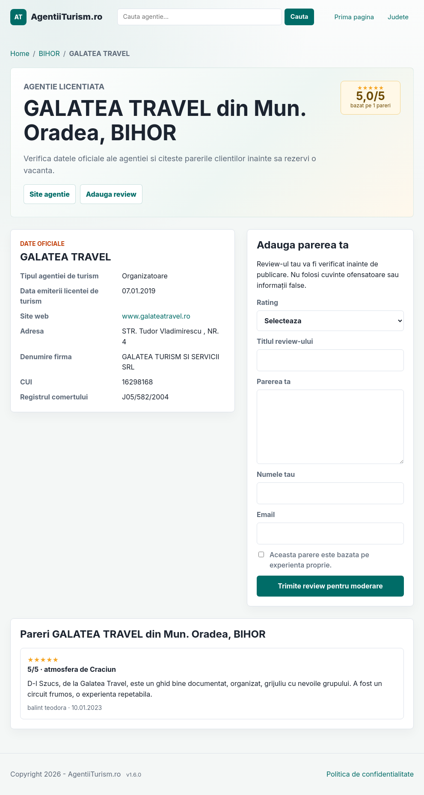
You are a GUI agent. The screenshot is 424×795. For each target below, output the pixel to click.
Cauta (299, 16)
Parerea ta (330, 420)
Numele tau (330, 487)
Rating (330, 314)
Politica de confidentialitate (370, 774)
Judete (398, 17)
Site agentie (50, 194)
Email (330, 527)
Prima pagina (354, 17)
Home (20, 53)
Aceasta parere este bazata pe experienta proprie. (313, 560)
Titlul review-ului (330, 354)
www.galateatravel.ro (156, 316)
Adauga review (111, 194)
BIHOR (49, 53)
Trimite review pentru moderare (330, 586)
